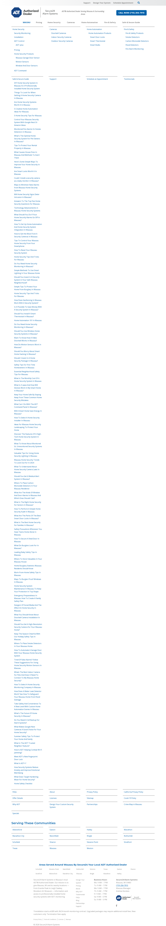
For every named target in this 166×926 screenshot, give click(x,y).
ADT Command (20, 70)
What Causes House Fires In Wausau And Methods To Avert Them (27, 155)
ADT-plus (19, 45)
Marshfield (54, 836)
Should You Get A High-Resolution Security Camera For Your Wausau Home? (28, 627)
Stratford (127, 842)
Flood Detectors (132, 45)
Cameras (53, 29)
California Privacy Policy (133, 792)
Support (53, 79)
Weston (90, 848)
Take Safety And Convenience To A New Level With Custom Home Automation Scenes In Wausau (27, 706)
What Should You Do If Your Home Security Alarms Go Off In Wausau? (27, 217)
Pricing (17, 50)
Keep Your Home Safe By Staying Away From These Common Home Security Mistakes (28, 397)
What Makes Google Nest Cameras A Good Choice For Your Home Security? (27, 730)
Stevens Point (92, 842)
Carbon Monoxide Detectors (137, 41)
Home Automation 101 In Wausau (28, 320)
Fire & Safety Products (134, 33)
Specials (16, 813)
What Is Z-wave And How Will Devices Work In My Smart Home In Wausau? (27, 388)
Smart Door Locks (97, 37)
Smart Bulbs (95, 45)
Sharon (53, 842)
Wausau (53, 848)
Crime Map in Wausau (133, 804)
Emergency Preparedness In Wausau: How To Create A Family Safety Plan (27, 598)
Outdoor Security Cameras (62, 41)
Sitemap (90, 798)
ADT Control (19, 41)
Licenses (53, 798)
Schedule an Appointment (97, 79)
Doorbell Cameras (58, 33)
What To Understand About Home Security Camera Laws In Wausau (26, 469)
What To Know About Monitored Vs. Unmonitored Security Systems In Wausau (28, 446)
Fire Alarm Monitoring (135, 49)
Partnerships (92, 804)
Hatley (89, 829)
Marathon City (18, 836)
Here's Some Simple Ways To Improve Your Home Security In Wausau (27, 165)
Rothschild (128, 836)
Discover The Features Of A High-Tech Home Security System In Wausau (27, 437)
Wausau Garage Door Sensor (28, 58)
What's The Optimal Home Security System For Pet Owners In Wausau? (27, 139)
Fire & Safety (129, 29)
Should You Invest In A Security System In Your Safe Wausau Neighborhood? (26, 280)
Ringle (89, 836)
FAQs (15, 792)
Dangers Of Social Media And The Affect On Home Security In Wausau (27, 608)
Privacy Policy (92, 792)
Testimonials (129, 79)
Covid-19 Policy (130, 798)
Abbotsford (17, 829)
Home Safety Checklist (23, 783)
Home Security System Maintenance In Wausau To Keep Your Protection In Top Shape (27, 589)
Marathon (128, 829)
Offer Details (18, 798)
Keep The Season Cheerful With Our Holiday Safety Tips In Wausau (27, 637)
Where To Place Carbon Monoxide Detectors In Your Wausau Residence (25, 486)
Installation (18, 37)
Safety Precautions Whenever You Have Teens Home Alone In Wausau (28, 532)
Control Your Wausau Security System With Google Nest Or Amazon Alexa (26, 122)
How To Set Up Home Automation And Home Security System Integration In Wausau (28, 227)
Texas (15, 848)
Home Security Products (24, 54)
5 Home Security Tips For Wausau (28, 115)
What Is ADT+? (20, 763)
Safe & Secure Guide (21, 79)
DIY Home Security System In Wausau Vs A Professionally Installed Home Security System (27, 86)
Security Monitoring (22, 33)
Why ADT (16, 804)
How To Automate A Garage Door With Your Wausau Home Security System (28, 653)
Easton (52, 829)
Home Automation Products (99, 33)
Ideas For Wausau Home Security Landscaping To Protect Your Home (27, 427)
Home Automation (94, 29)
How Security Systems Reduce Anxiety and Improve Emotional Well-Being (27, 770)
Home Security (18, 29)
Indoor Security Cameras (61, 37)
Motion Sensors (22, 62)
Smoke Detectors (133, 37)
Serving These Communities (33, 823)
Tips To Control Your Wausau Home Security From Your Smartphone (26, 243)
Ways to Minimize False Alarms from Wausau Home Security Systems (26, 188)
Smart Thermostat (97, 41)
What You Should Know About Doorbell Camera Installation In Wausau (27, 617)
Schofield (16, 842)
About (52, 792)
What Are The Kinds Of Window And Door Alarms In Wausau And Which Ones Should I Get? (27, 495)
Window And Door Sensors (27, 65)
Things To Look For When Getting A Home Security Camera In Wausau (27, 95)
